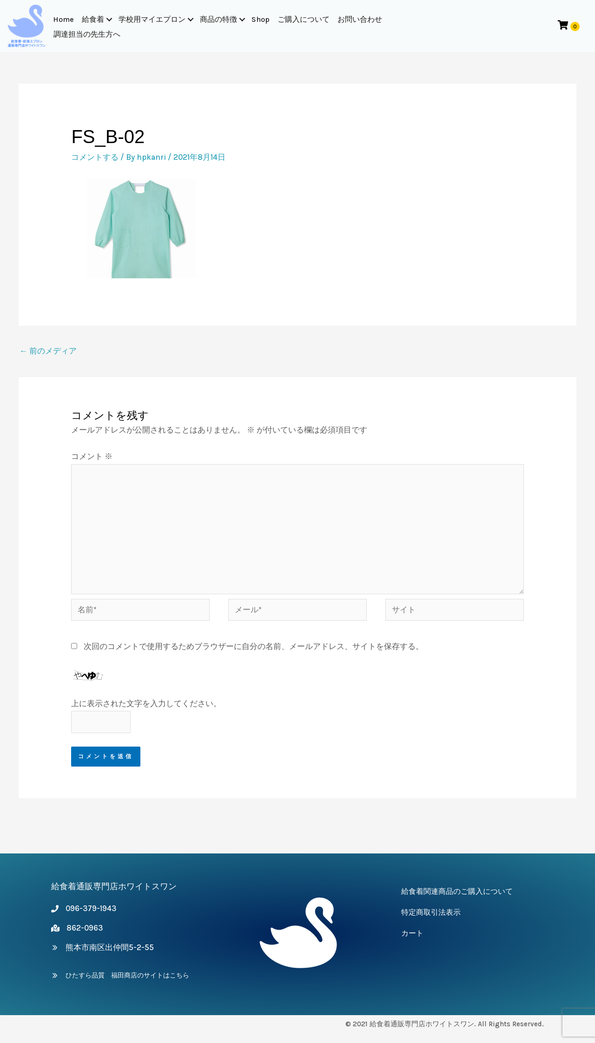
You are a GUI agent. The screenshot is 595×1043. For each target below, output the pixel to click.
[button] (110, 19)
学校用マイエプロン (152, 19)
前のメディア (48, 350)
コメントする (95, 157)
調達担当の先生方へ (87, 34)
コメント (91, 456)
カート (412, 933)
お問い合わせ (360, 19)
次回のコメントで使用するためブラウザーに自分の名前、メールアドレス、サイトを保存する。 (253, 646)
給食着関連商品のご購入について (457, 891)
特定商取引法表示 (431, 912)
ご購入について (304, 19)
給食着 (93, 19)
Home (63, 19)
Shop (261, 19)
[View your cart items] (568, 26)
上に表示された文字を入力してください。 (146, 703)
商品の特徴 (219, 19)
